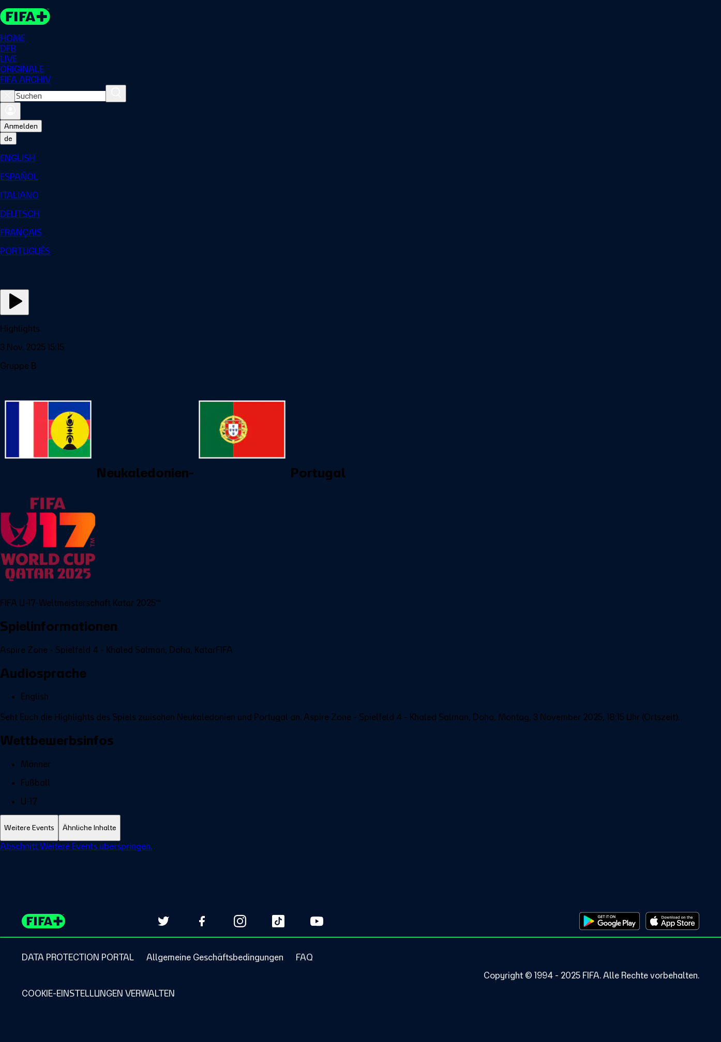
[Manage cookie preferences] (98, 993)
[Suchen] (116, 93)
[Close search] (7, 96)
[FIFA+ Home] (25, 16)
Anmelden (21, 126)
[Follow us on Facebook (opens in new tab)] (201, 921)
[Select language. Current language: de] (8, 138)
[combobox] (60, 96)
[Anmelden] (10, 111)
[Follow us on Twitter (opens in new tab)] (163, 921)
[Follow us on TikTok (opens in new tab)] (278, 921)
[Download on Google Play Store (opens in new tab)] (609, 921)
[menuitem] (360, 158)
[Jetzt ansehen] (14, 302)
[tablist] (360, 828)
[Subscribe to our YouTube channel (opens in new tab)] (316, 921)
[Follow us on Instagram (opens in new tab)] (240, 921)
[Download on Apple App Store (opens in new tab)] (672, 921)
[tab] (29, 828)
